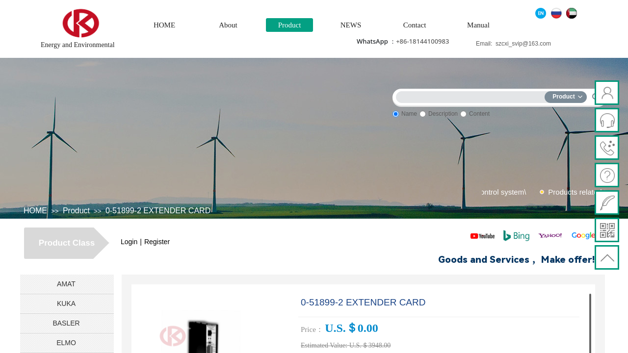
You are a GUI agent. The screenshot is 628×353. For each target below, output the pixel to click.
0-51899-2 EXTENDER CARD (157, 210)
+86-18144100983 (422, 41)
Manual (478, 25)
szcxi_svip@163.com (523, 43)
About (228, 25)
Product (289, 25)
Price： (312, 329)
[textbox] (472, 95)
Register (157, 242)
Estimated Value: (324, 345)
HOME (164, 25)
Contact (414, 25)
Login (129, 242)
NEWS (351, 25)
